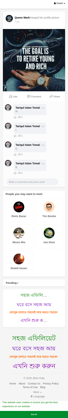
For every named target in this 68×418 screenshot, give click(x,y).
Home (12, 398)
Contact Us (34, 398)
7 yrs (17, 21)
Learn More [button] (38, 406)
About (22, 398)
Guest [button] (59, 3)
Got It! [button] (34, 414)
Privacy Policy (51, 398)
